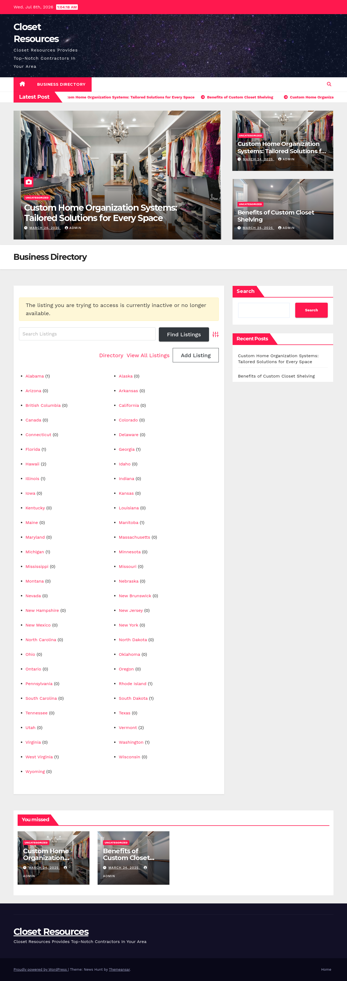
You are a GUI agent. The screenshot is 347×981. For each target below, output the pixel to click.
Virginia (33, 742)
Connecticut (38, 434)
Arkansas (128, 390)
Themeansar (119, 969)
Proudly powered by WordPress (41, 969)
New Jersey (131, 610)
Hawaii (32, 463)
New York (128, 625)
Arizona (33, 390)
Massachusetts (134, 537)
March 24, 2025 (45, 228)
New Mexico (38, 625)
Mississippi (36, 566)
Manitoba (128, 522)
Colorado (128, 420)
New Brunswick (135, 595)
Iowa (30, 493)
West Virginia (39, 756)
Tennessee (36, 712)
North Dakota (133, 639)
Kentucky (35, 507)
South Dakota (133, 698)
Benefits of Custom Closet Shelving (275, 216)
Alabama (34, 376)
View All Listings (148, 355)
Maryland (35, 537)
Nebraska (128, 581)
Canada (33, 420)
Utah (30, 727)
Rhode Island (132, 683)
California (129, 405)
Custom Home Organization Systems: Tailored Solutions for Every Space (100, 212)
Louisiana (129, 507)
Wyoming (35, 771)
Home (326, 969)
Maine (31, 522)
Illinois (32, 478)
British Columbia (43, 405)
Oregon (126, 669)
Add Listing (196, 355)
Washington (131, 742)
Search (246, 291)
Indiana (126, 478)
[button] (329, 84)
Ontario (33, 669)
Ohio (30, 654)
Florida (32, 449)
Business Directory (61, 84)
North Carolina (40, 639)
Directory (111, 355)
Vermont (128, 727)
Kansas (126, 493)
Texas (124, 712)
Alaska (126, 376)
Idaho (124, 463)
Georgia (126, 449)
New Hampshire (42, 610)
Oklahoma (129, 654)
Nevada (33, 595)
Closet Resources (51, 931)
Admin (73, 228)
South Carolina (41, 698)
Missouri (127, 566)
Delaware (128, 434)
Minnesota (129, 551)
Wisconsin (129, 756)
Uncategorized (37, 197)
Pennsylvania (38, 683)
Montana (34, 581)
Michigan (34, 551)
